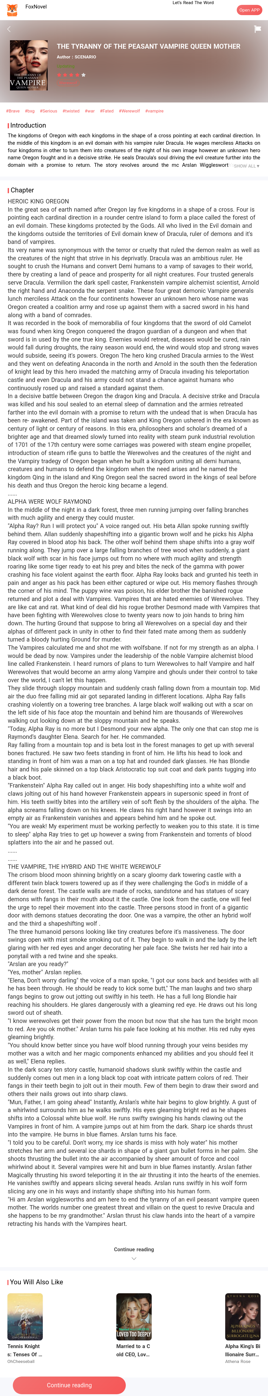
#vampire (154, 110)
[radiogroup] (71, 75)
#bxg (30, 110)
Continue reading (69, 1385)
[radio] (60, 75)
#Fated (107, 110)
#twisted (72, 110)
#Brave (13, 110)
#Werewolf (130, 110)
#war (90, 110)
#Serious (49, 110)
